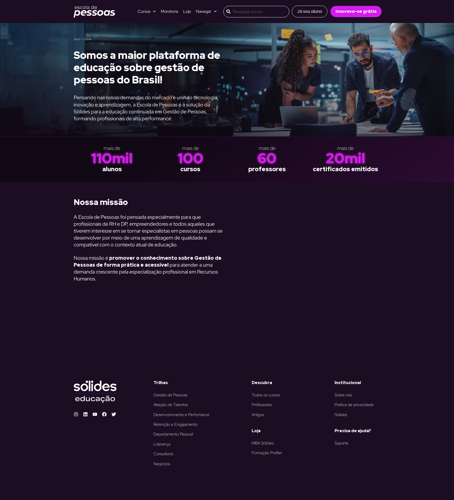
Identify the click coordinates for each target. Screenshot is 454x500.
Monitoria (169, 11)
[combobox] (256, 11)
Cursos (147, 11)
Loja (187, 11)
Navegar (206, 11)
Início (77, 39)
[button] (309, 11)
